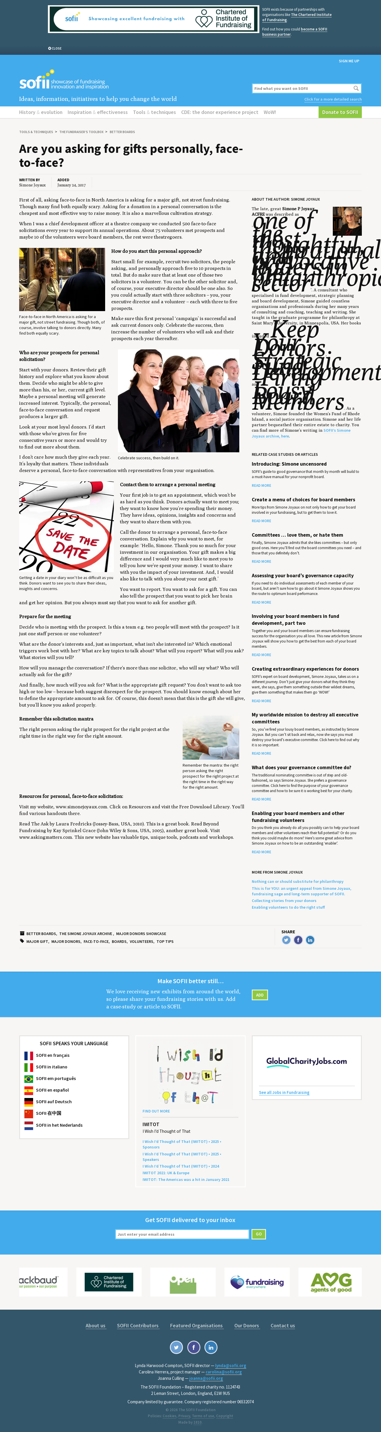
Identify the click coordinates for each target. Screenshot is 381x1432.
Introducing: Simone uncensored (289, 464)
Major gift (37, 941)
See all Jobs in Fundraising (284, 1092)
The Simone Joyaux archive (85, 933)
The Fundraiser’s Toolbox (81, 132)
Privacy (184, 1415)
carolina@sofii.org (224, 1372)
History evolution (40, 112)
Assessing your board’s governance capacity (303, 575)
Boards (119, 941)
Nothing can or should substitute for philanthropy (298, 881)
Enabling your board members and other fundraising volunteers (298, 816)
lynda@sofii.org (230, 1365)
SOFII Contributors (138, 1325)
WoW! (270, 112)
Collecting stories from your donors (284, 900)
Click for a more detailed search (333, 99)
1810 (197, 1422)
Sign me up (349, 60)
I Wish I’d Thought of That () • (181, 1166)
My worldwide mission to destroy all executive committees (305, 718)
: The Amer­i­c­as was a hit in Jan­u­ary (186, 1179)
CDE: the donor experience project (219, 112)
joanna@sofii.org (206, 1378)
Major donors (65, 941)
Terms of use (203, 1415)
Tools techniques (154, 112)
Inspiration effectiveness (98, 112)
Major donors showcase (141, 933)
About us (96, 1325)
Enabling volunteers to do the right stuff (288, 907)
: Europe (166, 1172)
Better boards (122, 132)
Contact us (283, 1325)
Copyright (224, 1415)
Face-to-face (96, 941)
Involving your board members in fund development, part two (295, 619)
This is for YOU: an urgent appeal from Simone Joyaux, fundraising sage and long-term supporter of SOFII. (301, 891)
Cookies (169, 1415)
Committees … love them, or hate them (297, 535)
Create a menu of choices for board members (303, 499)
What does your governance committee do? (301, 767)
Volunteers (141, 941)
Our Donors (247, 1325)
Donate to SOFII (340, 112)
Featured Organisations (197, 1325)
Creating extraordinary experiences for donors (305, 669)
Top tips (165, 941)
